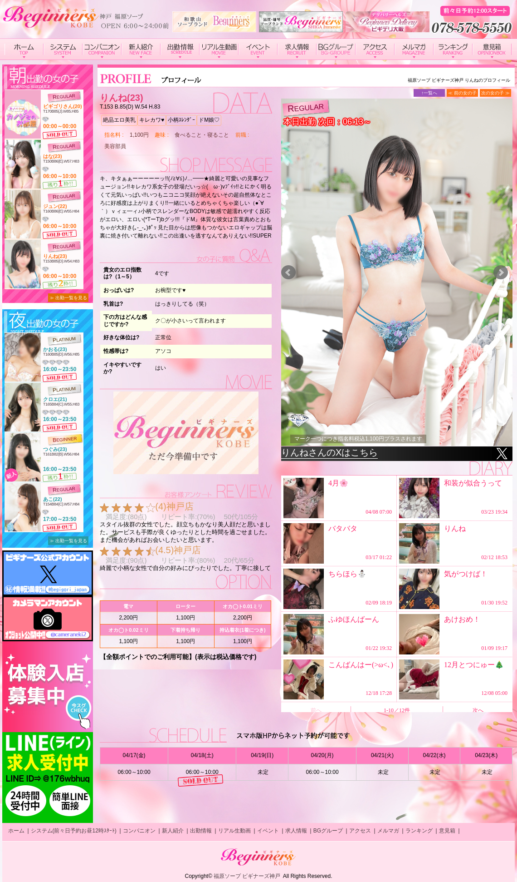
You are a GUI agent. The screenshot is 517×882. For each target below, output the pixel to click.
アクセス (360, 830)
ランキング (419, 830)
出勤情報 (201, 830)
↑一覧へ (429, 92)
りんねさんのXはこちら (329, 452)
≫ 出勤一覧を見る (68, 297)
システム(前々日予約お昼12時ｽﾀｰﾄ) (74, 830)
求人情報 (296, 830)
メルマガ (388, 830)
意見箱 (447, 830)
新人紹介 (173, 830)
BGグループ (328, 830)
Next (500, 272)
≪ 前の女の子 (462, 92)
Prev (288, 272)
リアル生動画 (234, 830)
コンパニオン (139, 830)
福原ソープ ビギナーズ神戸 (247, 876)
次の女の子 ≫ (495, 92)
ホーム (16, 830)
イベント (268, 830)
